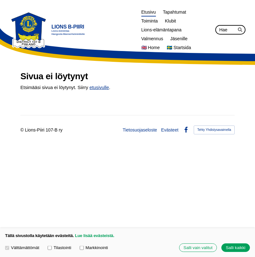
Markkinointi (94, 247)
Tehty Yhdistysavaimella (214, 130)
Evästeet (169, 130)
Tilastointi (59, 247)
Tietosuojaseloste (140, 130)
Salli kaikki (235, 247)
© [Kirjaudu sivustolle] (22, 129)
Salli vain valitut (198, 247)
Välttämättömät (22, 247)
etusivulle (99, 87)
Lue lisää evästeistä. (94, 235)
